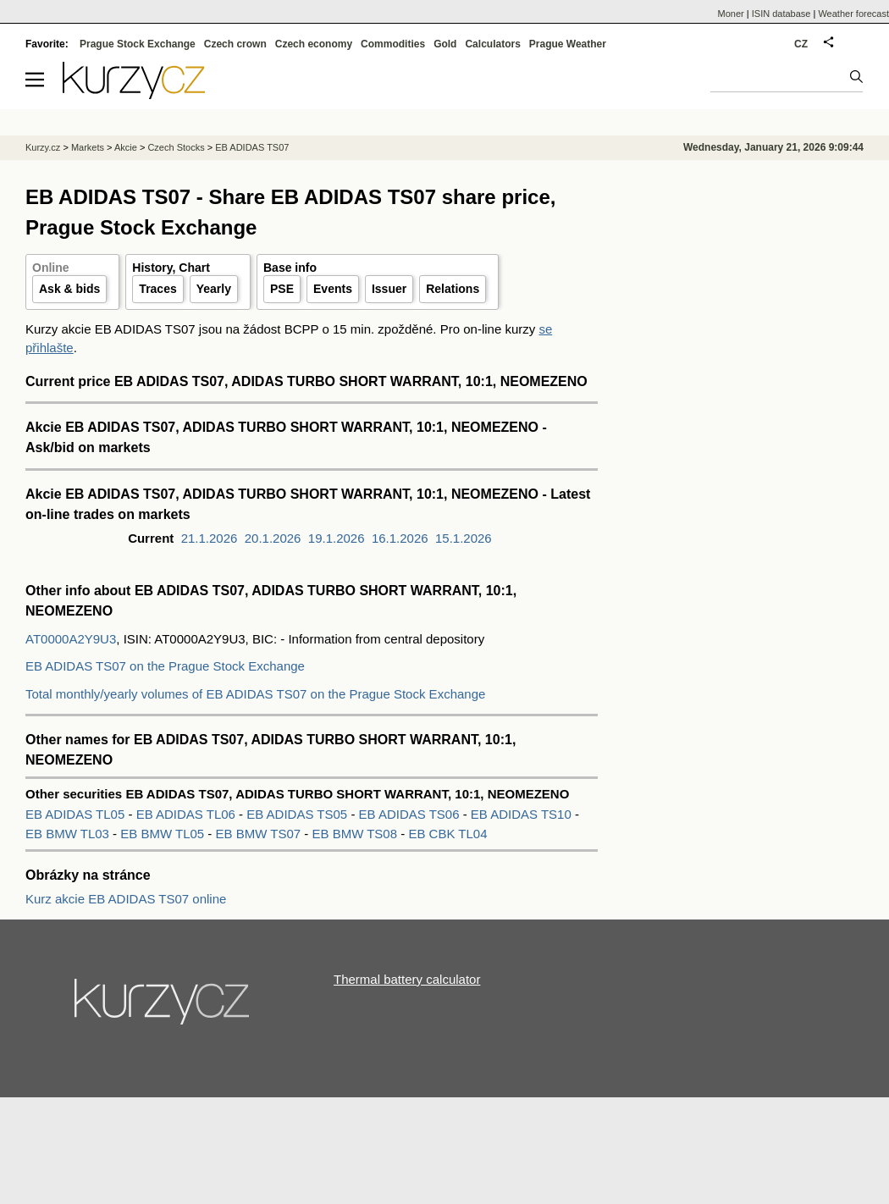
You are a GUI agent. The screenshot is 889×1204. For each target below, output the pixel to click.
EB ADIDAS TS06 (411, 814)
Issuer (389, 288)
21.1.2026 (209, 538)
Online (50, 267)
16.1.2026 (400, 538)
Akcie (125, 147)
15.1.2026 (463, 538)
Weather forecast (853, 13)
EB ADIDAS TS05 (298, 814)
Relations (452, 288)
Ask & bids (69, 288)
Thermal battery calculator (407, 979)
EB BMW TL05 (163, 833)
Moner (731, 13)
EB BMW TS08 (356, 833)
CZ (801, 44)
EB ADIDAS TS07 (252, 147)
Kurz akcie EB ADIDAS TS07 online (125, 899)
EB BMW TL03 (69, 833)
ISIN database (781, 13)
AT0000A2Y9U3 (70, 639)
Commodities (393, 44)
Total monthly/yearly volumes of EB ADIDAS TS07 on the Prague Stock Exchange (255, 694)
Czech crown (235, 44)
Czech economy (313, 44)
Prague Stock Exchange (138, 44)
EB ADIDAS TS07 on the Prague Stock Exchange (165, 666)
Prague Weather (567, 44)
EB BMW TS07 (260, 833)
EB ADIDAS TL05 (76, 814)
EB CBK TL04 (447, 833)
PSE (282, 288)
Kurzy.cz (42, 147)
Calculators (492, 44)
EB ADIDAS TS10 (523, 814)
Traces (157, 288)
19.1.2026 (336, 538)
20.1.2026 (273, 538)
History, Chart (171, 267)
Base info (290, 267)
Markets (87, 147)
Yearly (213, 288)
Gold (444, 44)
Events (332, 288)
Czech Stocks (175, 147)
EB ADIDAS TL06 (187, 814)
